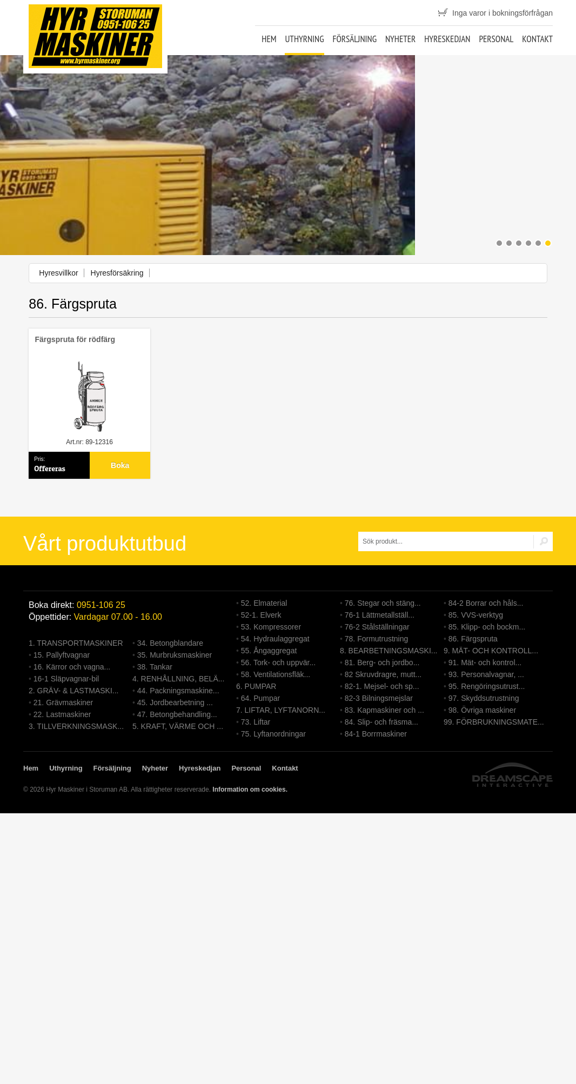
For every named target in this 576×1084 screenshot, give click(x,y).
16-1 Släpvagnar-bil (66, 678)
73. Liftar (255, 722)
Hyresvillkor (58, 273)
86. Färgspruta (473, 638)
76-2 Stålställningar (377, 627)
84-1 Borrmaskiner (376, 734)
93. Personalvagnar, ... (486, 674)
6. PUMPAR (256, 686)
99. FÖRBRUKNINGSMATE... (494, 722)
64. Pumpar (260, 698)
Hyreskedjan (447, 39)
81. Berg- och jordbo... (382, 662)
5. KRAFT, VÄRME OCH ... (177, 726)
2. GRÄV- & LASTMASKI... (74, 690)
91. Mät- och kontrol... (484, 662)
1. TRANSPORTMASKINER (76, 643)
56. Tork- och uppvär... (278, 662)
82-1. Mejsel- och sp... (382, 686)
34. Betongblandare (170, 643)
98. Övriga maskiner (482, 710)
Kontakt (537, 39)
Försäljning (354, 39)
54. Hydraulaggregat (275, 638)
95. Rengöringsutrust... (486, 686)
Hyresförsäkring (117, 273)
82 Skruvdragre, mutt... (383, 674)
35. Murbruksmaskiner (174, 655)
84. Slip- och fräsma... (381, 722)
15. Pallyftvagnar (62, 655)
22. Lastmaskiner (62, 714)
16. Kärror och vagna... (72, 667)
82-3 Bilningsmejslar (379, 698)
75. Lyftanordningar (273, 734)
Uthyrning (304, 39)
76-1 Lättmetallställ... (379, 615)
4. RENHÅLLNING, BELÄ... (178, 678)
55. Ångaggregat (269, 650)
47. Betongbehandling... (177, 714)
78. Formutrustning (376, 638)
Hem (269, 39)
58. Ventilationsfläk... (275, 674)
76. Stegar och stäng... (383, 603)
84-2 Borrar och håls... (486, 603)
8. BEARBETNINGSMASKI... (389, 650)
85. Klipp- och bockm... (486, 627)
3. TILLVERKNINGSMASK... (76, 726)
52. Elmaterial (264, 603)
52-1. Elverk (261, 615)
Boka (120, 465)
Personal (496, 39)
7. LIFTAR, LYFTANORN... (280, 710)
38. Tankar (154, 667)
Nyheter (400, 39)
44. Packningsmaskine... (178, 690)
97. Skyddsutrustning (483, 698)
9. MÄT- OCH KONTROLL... (491, 650)
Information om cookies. (249, 789)
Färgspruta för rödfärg (75, 339)
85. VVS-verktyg (475, 615)
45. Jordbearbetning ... (175, 702)
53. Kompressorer (271, 627)
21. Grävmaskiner (63, 702)
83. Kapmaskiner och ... (384, 710)
